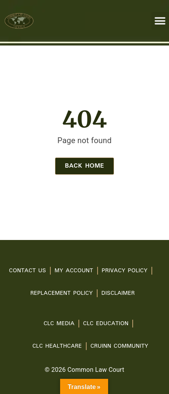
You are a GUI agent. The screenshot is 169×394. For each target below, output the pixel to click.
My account (74, 270)
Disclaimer (118, 293)
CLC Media (59, 323)
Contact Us (27, 270)
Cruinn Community (119, 346)
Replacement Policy (61, 293)
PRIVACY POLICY (125, 270)
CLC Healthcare (57, 346)
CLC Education (106, 323)
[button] (160, 21)
